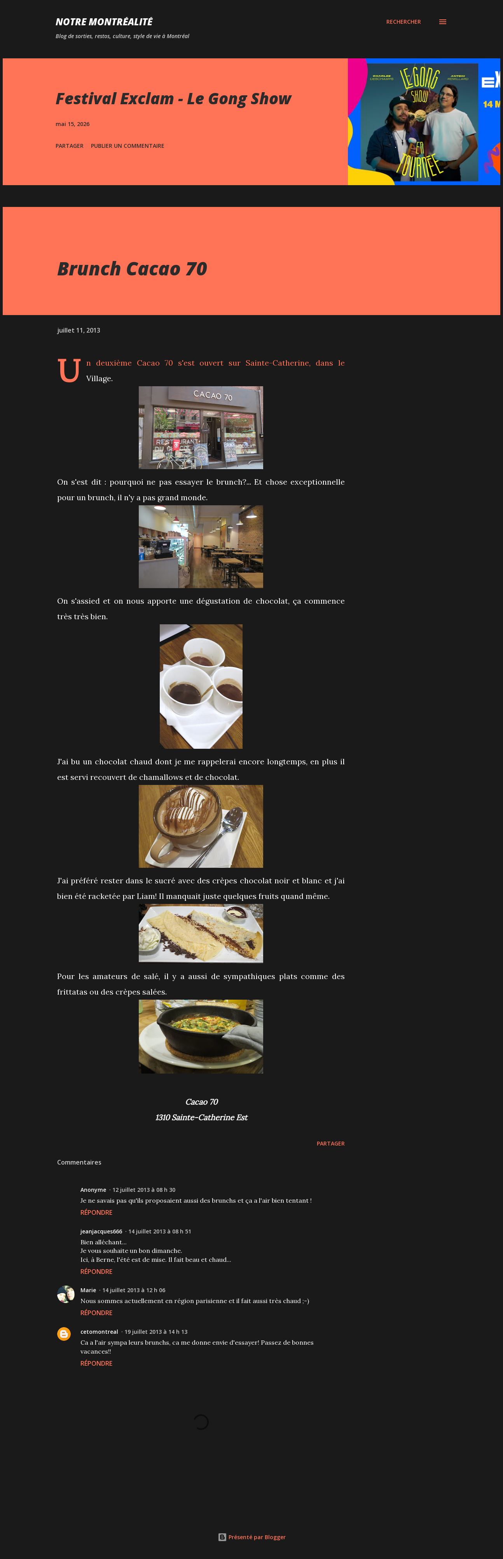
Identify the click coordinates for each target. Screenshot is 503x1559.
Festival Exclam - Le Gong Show (173, 98)
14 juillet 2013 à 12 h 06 (133, 1290)
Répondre (96, 1212)
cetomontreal (99, 1331)
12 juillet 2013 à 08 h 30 (143, 1189)
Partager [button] (70, 145)
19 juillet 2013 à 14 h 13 (155, 1331)
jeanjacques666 (101, 1231)
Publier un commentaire (127, 145)
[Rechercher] (403, 21)
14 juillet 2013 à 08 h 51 (159, 1231)
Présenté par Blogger (252, 1537)
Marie (88, 1290)
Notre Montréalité (104, 21)
